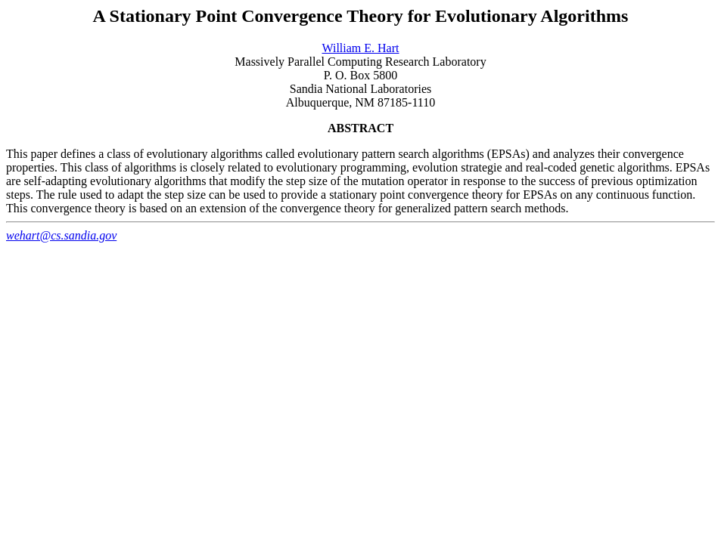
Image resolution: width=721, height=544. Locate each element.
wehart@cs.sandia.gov (61, 235)
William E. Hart (360, 48)
